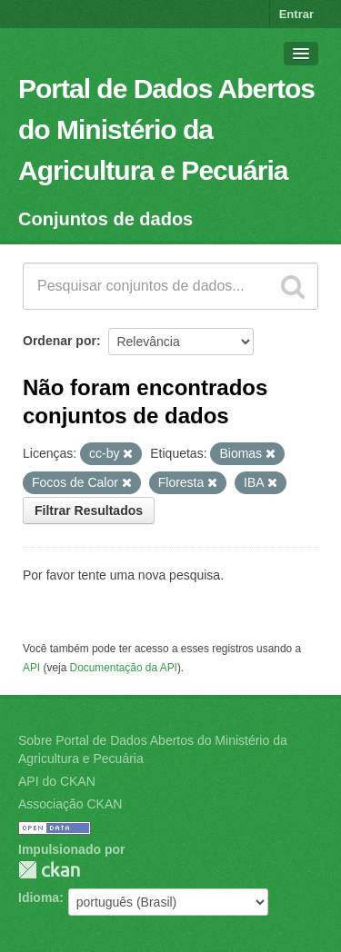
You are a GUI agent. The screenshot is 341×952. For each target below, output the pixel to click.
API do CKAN (56, 781)
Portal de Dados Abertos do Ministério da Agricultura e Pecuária (166, 129)
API (31, 667)
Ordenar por (59, 340)
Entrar (296, 14)
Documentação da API (123, 667)
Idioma (38, 897)
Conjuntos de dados (105, 219)
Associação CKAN (70, 804)
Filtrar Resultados (89, 510)
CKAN (49, 869)
